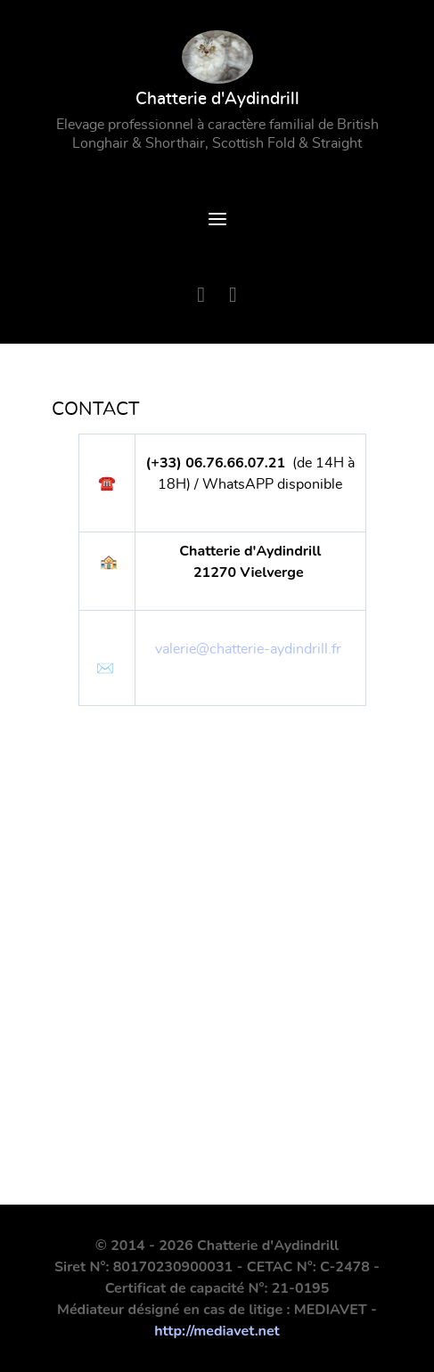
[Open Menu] (217, 222)
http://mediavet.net (217, 1331)
